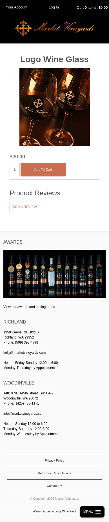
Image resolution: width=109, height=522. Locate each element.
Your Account (16, 7)
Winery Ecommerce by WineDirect (54, 511)
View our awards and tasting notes (29, 307)
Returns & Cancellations (54, 473)
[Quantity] (15, 169)
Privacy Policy (54, 460)
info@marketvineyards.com (24, 414)
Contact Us (54, 486)
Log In (54, 7)
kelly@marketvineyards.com (24, 353)
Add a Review (25, 207)
